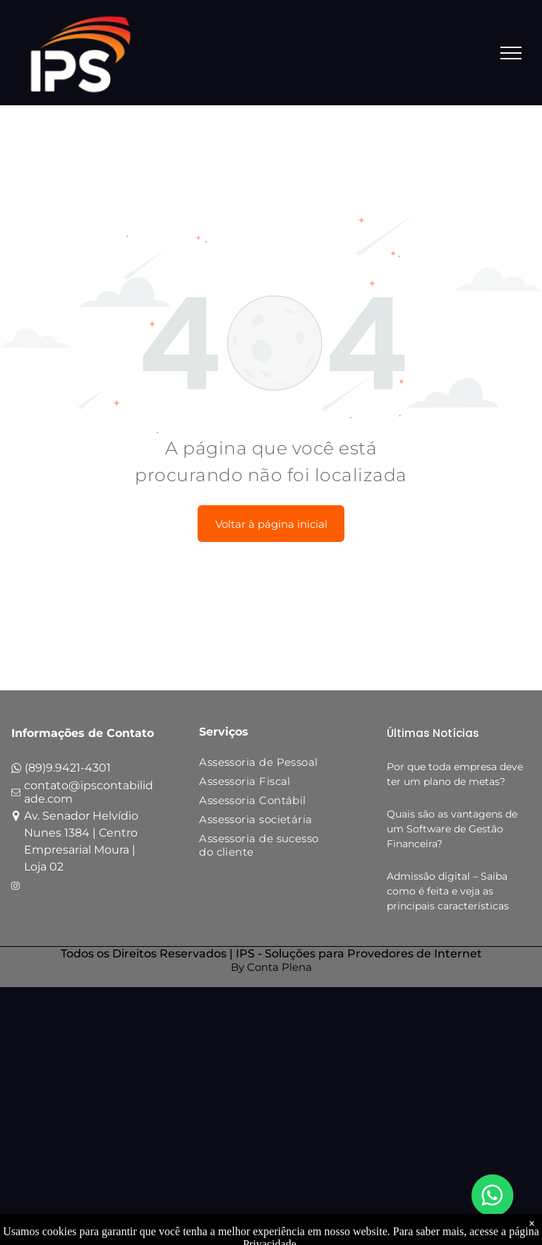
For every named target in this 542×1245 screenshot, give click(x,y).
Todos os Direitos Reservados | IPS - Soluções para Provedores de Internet (271, 953)
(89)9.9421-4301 (68, 767)
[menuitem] (262, 764)
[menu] (511, 53)
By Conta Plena (271, 967)
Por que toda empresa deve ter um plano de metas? (455, 774)
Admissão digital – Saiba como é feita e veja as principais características (448, 891)
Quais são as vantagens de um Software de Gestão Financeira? (452, 829)
